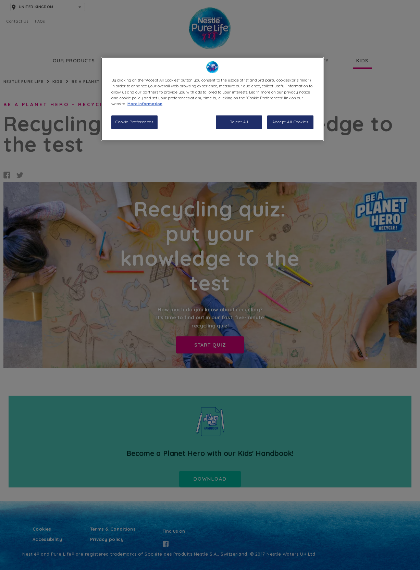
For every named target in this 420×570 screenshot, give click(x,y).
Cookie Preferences (134, 122)
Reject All (239, 122)
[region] (212, 99)
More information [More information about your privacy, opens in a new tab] (144, 103)
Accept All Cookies (290, 122)
